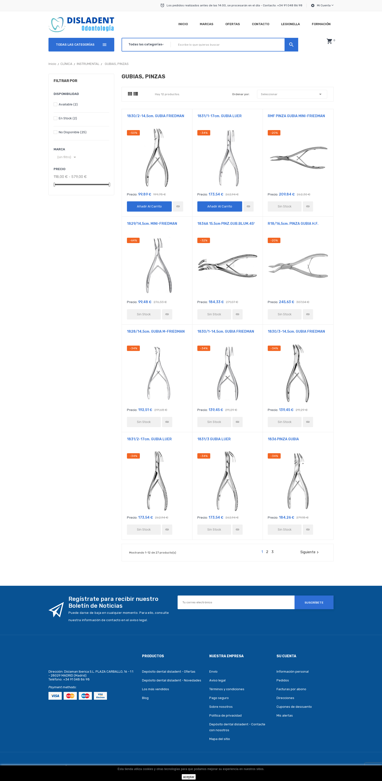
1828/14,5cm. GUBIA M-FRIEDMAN (156, 331)
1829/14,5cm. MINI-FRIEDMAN (152, 224)
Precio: (132, 194)
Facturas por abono (291, 689)
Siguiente (310, 552)
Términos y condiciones (226, 689)
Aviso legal (217, 680)
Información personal (293, 671)
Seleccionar (292, 94)
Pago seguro (219, 698)
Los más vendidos (155, 689)
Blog (145, 698)
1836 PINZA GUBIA (283, 439)
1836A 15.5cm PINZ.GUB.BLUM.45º (226, 224)
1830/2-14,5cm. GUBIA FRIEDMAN (155, 116)
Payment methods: (62, 687)
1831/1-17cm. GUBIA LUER (219, 116)
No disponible (72, 132)
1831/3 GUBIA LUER (214, 439)
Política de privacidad (225, 715)
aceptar (188, 777)
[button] (329, 41)
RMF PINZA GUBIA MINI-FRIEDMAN (296, 116)
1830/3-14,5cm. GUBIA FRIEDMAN (296, 331)
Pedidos (283, 680)
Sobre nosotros (221, 707)
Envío (213, 671)
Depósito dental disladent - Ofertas (168, 671)
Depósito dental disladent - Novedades (171, 680)
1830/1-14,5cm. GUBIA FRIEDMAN (225, 331)
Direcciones (285, 698)
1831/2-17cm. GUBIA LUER (149, 439)
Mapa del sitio (219, 739)
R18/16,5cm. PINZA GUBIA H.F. (293, 224)
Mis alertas (285, 715)
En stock (68, 118)
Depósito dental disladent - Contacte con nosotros (237, 727)
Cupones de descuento (294, 707)
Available (68, 104)
